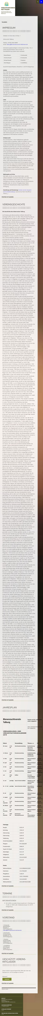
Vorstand (8, 917)
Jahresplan (9, 707)
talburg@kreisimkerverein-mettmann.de (12, 930)
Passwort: (14, 976)
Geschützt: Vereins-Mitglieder (14, 960)
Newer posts (6, 989)
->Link (2, 1010)
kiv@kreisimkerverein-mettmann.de (8, 1002)
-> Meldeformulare (5, 1006)
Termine (7, 893)
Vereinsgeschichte (13, 204)
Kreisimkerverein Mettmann (8, 8)
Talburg (28, 30)
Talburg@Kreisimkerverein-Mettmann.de (17, 44)
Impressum (8, 27)
